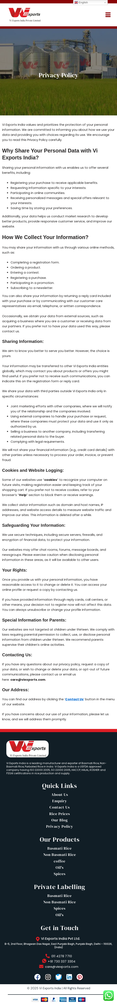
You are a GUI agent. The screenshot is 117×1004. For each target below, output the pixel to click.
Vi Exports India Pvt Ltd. (60, 938)
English (81, 2)
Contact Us (74, 699)
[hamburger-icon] (108, 15)
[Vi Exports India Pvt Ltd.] (37, 939)
